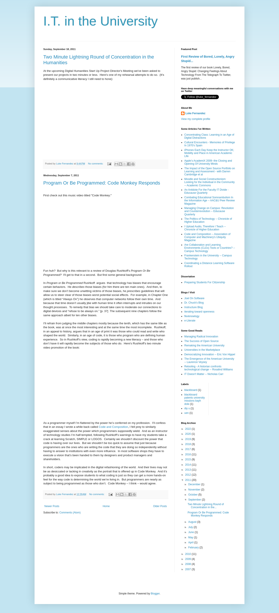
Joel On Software (194, 298)
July (191, 527)
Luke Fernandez (195, 113)
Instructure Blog (193, 307)
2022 (188, 428)
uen (186, 412)
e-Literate (189, 320)
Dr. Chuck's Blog (194, 302)
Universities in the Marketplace (202, 349)
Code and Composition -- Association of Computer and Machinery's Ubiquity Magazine (207, 237)
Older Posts (160, 506)
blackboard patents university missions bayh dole (194, 399)
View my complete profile (195, 119)
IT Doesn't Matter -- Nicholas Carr (203, 374)
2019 (188, 439)
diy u (187, 408)
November (194, 489)
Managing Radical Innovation (201, 336)
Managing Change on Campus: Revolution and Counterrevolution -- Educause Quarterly (209, 211)
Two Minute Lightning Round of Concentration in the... (206, 506)
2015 (188, 459)
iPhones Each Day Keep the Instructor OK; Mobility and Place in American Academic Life (209, 153)
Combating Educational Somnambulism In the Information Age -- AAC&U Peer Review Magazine (209, 200)
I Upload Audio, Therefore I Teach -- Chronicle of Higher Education (205, 228)
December (194, 484)
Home (106, 506)
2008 (188, 564)
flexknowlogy (191, 316)
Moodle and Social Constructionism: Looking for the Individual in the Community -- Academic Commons (209, 182)
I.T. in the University (100, 21)
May (191, 537)
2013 (188, 469)
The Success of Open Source (201, 341)
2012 (188, 474)
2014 (188, 464)
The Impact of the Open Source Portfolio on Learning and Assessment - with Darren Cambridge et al (209, 171)
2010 (188, 554)
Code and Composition (113, 426)
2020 (188, 433)
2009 (188, 559)
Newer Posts (51, 506)
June (191, 532)
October (193, 494)
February (193, 547)
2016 (188, 454)
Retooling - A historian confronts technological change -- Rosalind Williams (208, 368)
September (195, 499)
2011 (188, 480)
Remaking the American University (204, 345)
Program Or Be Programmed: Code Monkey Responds (101, 183)
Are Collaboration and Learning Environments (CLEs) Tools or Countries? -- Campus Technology (209, 248)
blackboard (190, 390)
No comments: (96, 163)
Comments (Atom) (69, 512)
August (192, 521)
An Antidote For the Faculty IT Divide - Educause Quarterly (206, 191)
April (191, 542)
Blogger (155, 593)
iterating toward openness (199, 311)
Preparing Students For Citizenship (204, 282)
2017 (188, 449)
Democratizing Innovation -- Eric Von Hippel (209, 354)
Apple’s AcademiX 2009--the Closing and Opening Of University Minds (208, 162)
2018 (188, 444)
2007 (188, 569)
